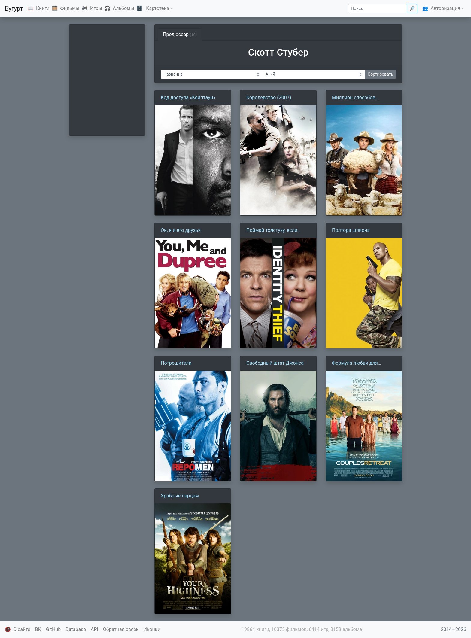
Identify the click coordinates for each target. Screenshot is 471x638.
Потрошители (176, 363)
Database (75, 629)
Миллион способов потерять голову (353, 98)
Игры (96, 8)
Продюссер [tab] (180, 34)
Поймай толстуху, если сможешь (271, 230)
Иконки (152, 629)
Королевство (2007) (268, 97)
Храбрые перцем (180, 496)
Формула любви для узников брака (355, 363)
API (94, 629)
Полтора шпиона (351, 230)
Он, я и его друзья (181, 230)
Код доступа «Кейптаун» (188, 97)
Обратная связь (121, 629)
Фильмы (69, 8)
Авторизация (445, 8)
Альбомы (123, 8)
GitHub (53, 629)
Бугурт (14, 8)
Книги (43, 8)
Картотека (157, 8)
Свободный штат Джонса (275, 363)
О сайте (21, 629)
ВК (38, 629)
